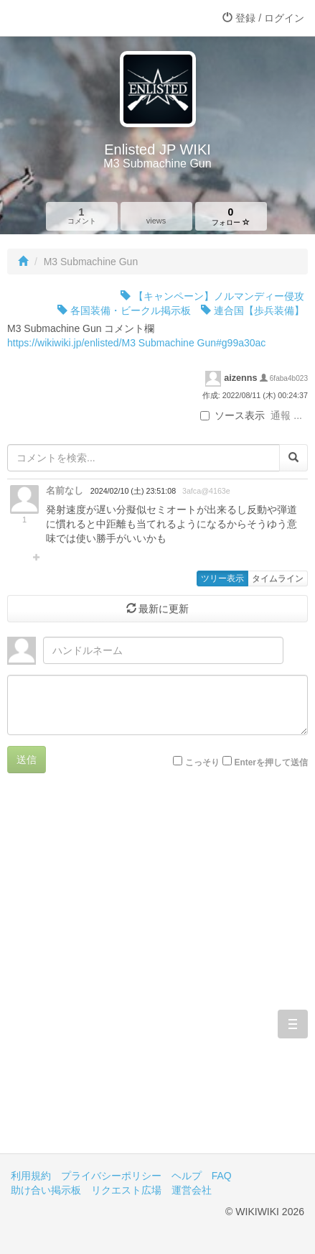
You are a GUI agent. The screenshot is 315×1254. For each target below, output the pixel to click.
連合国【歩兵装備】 (252, 310)
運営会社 (191, 1190)
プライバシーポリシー (111, 1175)
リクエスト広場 (126, 1190)
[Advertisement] (157, 974)
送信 (27, 759)
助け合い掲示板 (46, 1190)
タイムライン (278, 578)
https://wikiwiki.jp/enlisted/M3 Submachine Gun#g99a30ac (136, 343)
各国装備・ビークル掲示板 (124, 310)
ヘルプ (186, 1175)
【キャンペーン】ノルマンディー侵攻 (212, 296)
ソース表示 (232, 415)
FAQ (222, 1175)
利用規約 (31, 1175)
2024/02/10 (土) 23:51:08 (133, 491)
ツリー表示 (222, 578)
